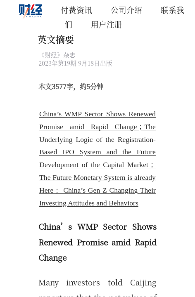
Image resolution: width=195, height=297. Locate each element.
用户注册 (106, 24)
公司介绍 (126, 9)
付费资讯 (76, 9)
